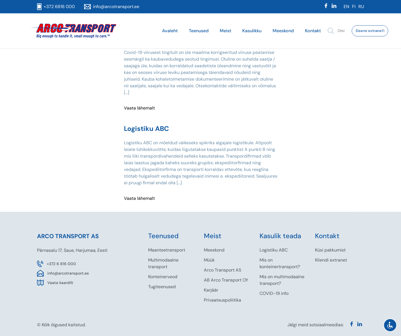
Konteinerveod (162, 277)
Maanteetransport (166, 250)
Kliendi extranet (331, 260)
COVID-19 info (274, 293)
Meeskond (283, 31)
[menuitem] (346, 6)
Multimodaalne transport (163, 263)
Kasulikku (251, 31)
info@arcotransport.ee (68, 273)
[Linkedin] (334, 6)
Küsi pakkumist (330, 250)
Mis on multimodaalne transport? (282, 280)
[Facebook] (326, 6)
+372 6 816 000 (61, 263)
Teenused (199, 31)
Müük (209, 260)
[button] (330, 31)
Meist (225, 31)
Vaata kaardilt (60, 282)
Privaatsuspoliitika (222, 300)
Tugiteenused (162, 287)
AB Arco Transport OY (226, 280)
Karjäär (211, 290)
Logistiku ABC (274, 250)
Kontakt (313, 31)
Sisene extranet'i (370, 30)
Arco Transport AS (222, 270)
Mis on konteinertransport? (280, 263)
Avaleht (170, 31)
